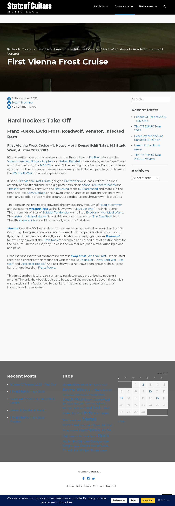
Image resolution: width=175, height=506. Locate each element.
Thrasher (13, 189)
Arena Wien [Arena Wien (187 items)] (75, 389)
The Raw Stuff (102, 216)
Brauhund (62, 189)
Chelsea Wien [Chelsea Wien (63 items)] (96, 394)
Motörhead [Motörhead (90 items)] (70, 425)
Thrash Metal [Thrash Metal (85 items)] (72, 450)
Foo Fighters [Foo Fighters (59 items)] (97, 403)
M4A (43, 165)
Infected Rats (84, 49)
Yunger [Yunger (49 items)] (103, 450)
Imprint (111, 486)
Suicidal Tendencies (56, 212)
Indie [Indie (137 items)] (88, 412)
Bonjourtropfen (42, 161)
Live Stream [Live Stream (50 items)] (76, 420)
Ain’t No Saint (97, 256)
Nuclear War (85, 208)
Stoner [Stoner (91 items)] (85, 445)
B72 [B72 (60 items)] (91, 390)
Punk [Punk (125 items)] (106, 430)
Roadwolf (140, 49)
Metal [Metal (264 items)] (89, 419)
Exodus (91, 212)
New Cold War (106, 260)
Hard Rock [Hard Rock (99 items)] (92, 408)
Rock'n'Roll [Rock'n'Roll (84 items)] (70, 441)
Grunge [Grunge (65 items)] (67, 408)
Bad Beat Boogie (33, 263)
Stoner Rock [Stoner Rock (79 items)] (99, 445)
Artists (99, 6)
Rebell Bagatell (70, 161)
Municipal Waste (112, 212)
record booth (106, 185)
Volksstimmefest (18, 161)
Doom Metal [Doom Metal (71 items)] (101, 399)
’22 (49, 165)
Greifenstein (72, 181)
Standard (156, 49)
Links (87, 486)
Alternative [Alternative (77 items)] (80, 384)
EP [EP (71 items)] (64, 403)
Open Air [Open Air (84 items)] (98, 425)
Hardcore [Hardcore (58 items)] (77, 408)
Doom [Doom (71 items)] (88, 399)
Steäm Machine (22, 102)
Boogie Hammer (111, 204)
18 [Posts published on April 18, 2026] (157, 398)
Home (70, 486)
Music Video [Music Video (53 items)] (86, 425)
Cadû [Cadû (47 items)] (72, 395)
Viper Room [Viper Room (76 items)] (91, 450)
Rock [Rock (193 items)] (103, 435)
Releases (146, 6)
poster (17, 216)
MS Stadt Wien (107, 49)
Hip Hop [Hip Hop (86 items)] (77, 413)
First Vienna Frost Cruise (34, 181)
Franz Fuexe (63, 49)
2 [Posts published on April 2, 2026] (143, 384)
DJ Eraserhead (88, 189)
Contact (98, 486)
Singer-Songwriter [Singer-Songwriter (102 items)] (94, 441)
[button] (165, 7)
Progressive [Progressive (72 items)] (70, 430)
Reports (126, 49)
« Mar (121, 421)
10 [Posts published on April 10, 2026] (150, 391)
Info (79, 486)
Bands (16, 49)
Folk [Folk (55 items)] (87, 403)
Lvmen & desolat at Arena (27, 410)
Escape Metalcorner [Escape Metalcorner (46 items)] (75, 404)
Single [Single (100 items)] (67, 446)
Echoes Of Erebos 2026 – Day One (33, 384)
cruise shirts (27, 220)
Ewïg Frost (45, 49)
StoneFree (89, 185)
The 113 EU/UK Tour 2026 (27, 391)
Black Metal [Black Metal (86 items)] (102, 390)
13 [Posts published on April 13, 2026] (121, 398)
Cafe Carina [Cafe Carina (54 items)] (81, 395)
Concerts (122, 6)
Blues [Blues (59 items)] (65, 394)
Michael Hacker (37, 216)
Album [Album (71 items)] (66, 384)
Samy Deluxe (36, 192)
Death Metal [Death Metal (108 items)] (72, 399)
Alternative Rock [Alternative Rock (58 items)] (98, 384)
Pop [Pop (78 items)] (109, 425)
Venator (13, 54)
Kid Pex (94, 157)
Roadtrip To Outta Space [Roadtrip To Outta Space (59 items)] (83, 436)
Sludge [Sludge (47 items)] (76, 446)
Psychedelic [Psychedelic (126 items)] (89, 430)
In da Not (87, 260)
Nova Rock (50, 240)
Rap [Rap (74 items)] (65, 436)
